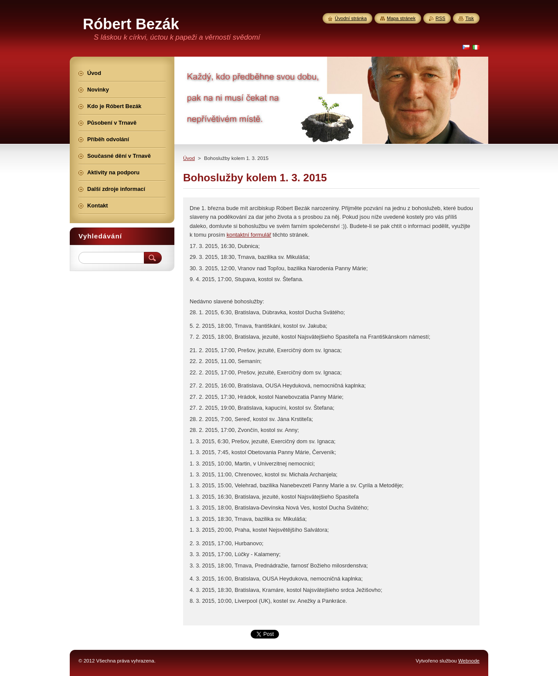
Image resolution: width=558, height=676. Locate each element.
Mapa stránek (401, 18)
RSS (440, 18)
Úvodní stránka (351, 18)
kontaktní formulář (249, 234)
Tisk (469, 18)
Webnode (469, 660)
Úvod (189, 158)
